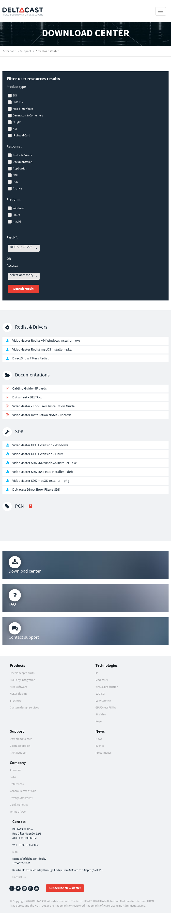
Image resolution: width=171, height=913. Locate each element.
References (17, 784)
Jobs (13, 777)
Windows (18, 208)
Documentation (22, 162)
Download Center (21, 739)
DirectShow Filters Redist (30, 358)
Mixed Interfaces (23, 109)
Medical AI (101, 680)
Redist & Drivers (22, 155)
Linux (16, 215)
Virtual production (106, 687)
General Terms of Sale (23, 791)
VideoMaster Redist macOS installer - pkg (42, 349)
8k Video (100, 714)
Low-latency (103, 701)
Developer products (22, 673)
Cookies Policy (19, 805)
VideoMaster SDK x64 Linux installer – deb (42, 472)
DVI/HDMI (18, 102)
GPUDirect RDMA (105, 707)
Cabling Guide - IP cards (29, 388)
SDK (15, 175)
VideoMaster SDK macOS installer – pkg (40, 481)
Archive (17, 188)
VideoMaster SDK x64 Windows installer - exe (44, 463)
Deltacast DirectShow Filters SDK (36, 489)
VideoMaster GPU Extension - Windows (40, 445)
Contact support (20, 746)
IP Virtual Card (21, 135)
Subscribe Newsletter (65, 888)
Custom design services (24, 707)
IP (96, 673)
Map (15, 852)
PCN (15, 182)
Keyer (99, 721)
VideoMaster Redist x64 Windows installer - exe (46, 340)
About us (15, 770)
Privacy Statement (21, 798)
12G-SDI (100, 694)
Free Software (18, 687)
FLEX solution (18, 694)
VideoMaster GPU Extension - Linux (37, 454)
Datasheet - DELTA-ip (27, 397)
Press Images (103, 753)
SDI (15, 95)
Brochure (15, 701)
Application (20, 168)
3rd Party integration (22, 680)
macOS (17, 222)
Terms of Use (18, 812)
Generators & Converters (28, 115)
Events (99, 746)
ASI (15, 129)
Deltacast (9, 51)
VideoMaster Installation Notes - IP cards (41, 415)
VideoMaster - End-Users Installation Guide (43, 406)
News (98, 739)
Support (25, 51)
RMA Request (18, 753)
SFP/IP (17, 122)
